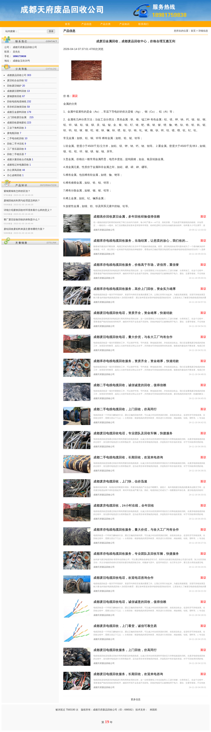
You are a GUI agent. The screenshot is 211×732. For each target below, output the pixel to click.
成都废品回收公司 (16, 75)
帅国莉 (153, 709)
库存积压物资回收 (16, 106)
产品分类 (105, 24)
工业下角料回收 (15, 128)
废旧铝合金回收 (15, 80)
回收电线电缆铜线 (16, 101)
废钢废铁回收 (14, 96)
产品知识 (124, 24)
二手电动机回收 (15, 138)
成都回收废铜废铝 (16, 122)
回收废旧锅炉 (14, 85)
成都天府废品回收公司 (104, 230)
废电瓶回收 (13, 133)
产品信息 (86, 24)
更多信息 (135, 699)
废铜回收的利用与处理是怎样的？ (22, 200)
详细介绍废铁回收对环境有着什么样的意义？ (28, 210)
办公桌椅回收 (14, 175)
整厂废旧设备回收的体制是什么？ (22, 219)
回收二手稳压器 (15, 154)
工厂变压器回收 (15, 149)
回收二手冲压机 (15, 143)
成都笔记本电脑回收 (18, 164)
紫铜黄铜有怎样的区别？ (17, 191)
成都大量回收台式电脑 (19, 159)
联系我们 (143, 24)
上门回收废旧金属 (18, 117)
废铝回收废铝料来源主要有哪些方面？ (24, 229)
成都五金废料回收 (16, 112)
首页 (67, 24)
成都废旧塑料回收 (16, 91)
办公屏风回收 (14, 170)
